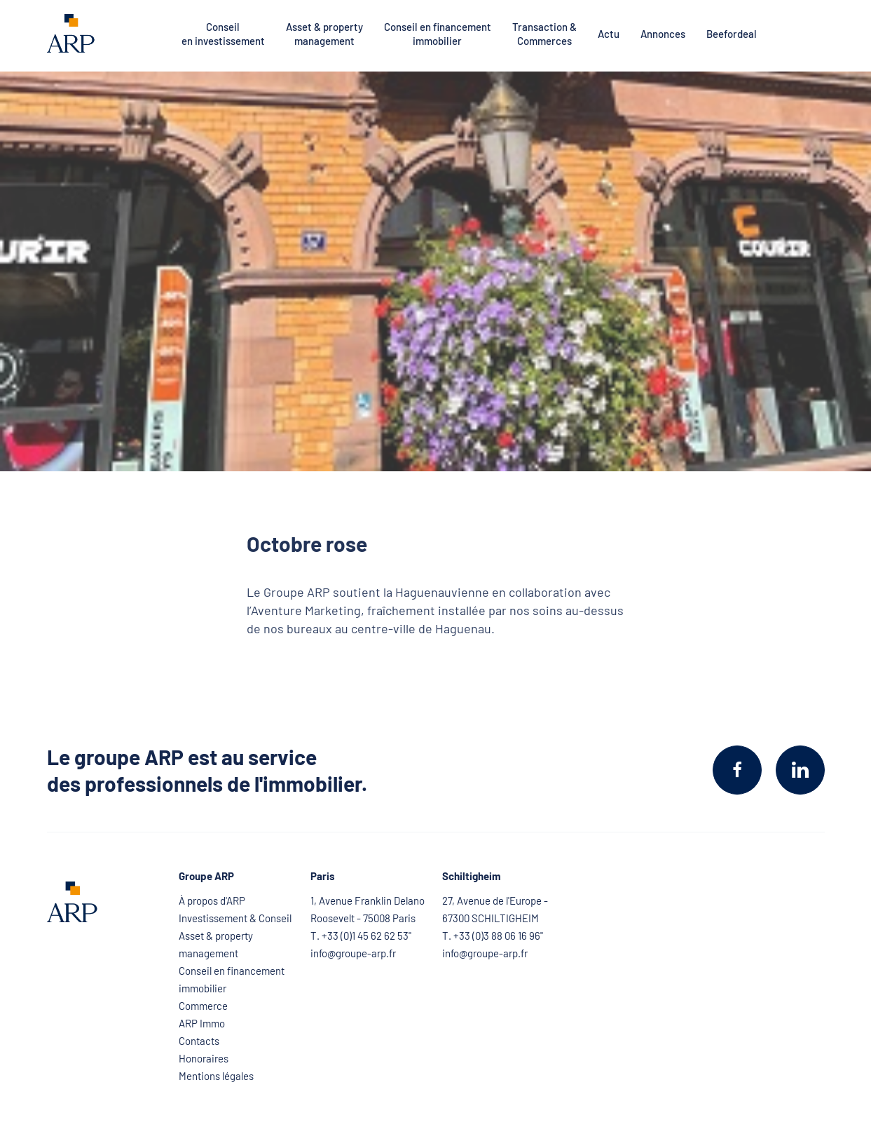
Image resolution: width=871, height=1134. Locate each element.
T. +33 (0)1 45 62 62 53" (360, 935)
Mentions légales (216, 1075)
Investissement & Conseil (235, 918)
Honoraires (203, 1058)
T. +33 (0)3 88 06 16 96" (492, 935)
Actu (608, 33)
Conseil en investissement (223, 33)
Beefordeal (731, 33)
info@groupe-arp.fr (353, 953)
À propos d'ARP (212, 900)
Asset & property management (324, 33)
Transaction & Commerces (544, 33)
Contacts (199, 1040)
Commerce (203, 1005)
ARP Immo (202, 1023)
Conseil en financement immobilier (437, 33)
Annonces (662, 33)
